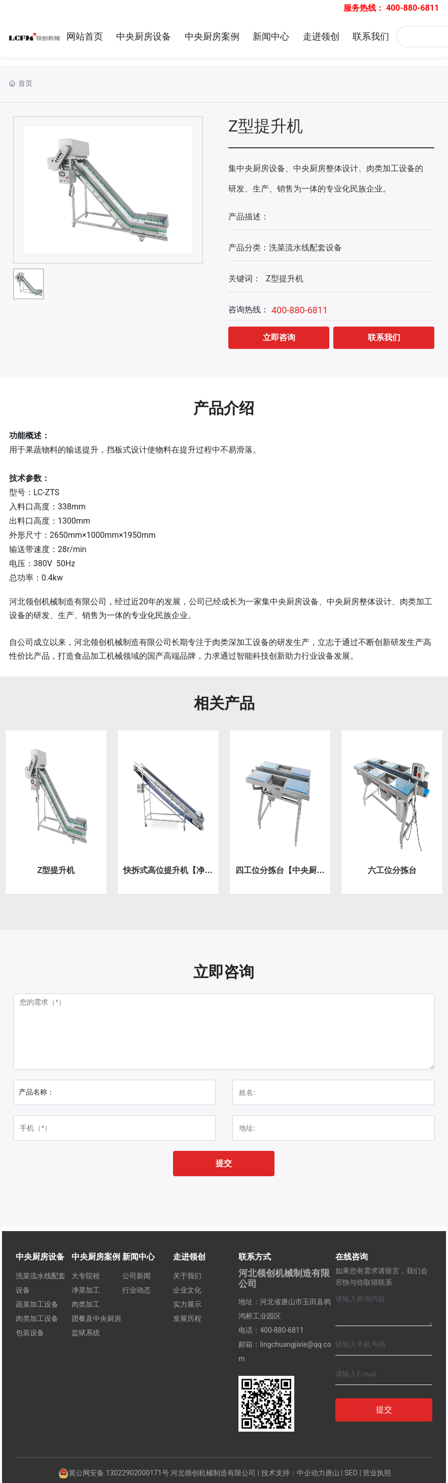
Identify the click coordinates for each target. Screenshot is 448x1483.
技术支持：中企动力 (293, 1473)
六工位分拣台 (392, 870)
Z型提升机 (56, 870)
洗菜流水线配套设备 (305, 247)
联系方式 (254, 1257)
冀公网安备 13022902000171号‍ (113, 1473)
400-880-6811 (412, 8)
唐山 (332, 1473)
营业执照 (377, 1473)
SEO (351, 1473)
